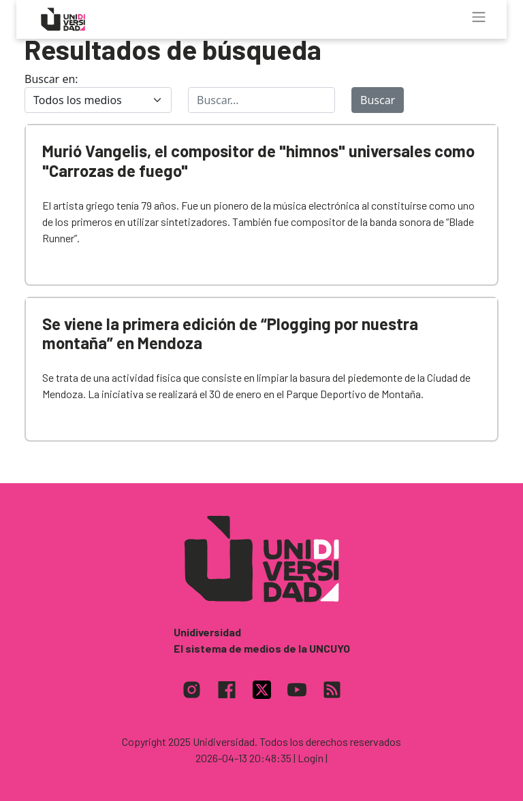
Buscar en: (51, 78)
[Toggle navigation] (479, 17)
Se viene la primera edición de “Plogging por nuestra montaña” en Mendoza (230, 333)
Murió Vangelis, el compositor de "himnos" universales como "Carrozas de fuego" (258, 160)
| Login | (311, 757)
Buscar (377, 100)
